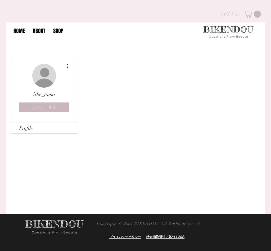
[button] (252, 14)
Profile (26, 128)
